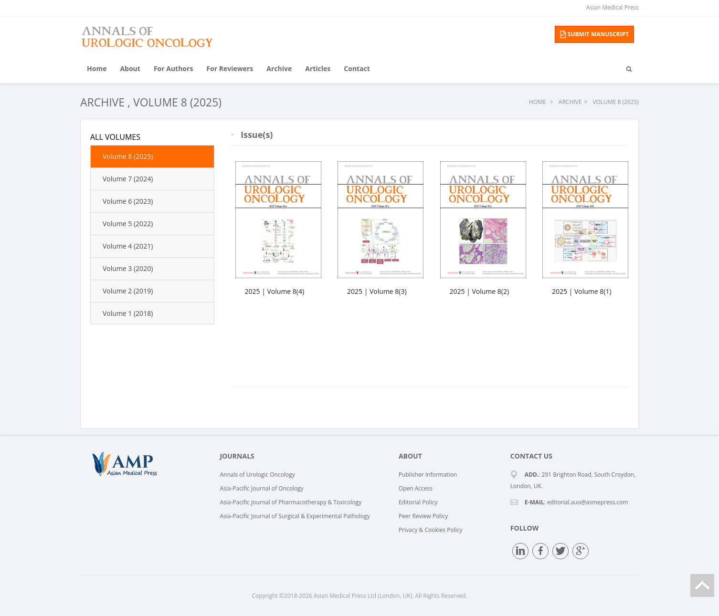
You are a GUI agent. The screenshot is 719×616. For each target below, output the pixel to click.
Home (96, 68)
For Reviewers (229, 68)
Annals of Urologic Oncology (257, 474)
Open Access (416, 488)
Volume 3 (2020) (128, 268)
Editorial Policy (418, 502)
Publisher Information (428, 474)
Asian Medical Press (612, 7)
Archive (279, 68)
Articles (317, 68)
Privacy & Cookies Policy (431, 530)
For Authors (173, 68)
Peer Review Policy (423, 516)
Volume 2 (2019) (128, 290)
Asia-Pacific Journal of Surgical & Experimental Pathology (295, 516)
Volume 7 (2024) (128, 178)
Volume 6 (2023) (128, 201)
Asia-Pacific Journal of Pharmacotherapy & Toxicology (290, 502)
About (130, 68)
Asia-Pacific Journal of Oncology (261, 488)
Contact (357, 68)
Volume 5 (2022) (128, 223)
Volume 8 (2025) (177, 102)
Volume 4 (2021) (128, 246)
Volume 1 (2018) (128, 313)
